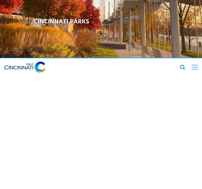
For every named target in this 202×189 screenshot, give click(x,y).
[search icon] (183, 67)
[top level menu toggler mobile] (195, 67)
